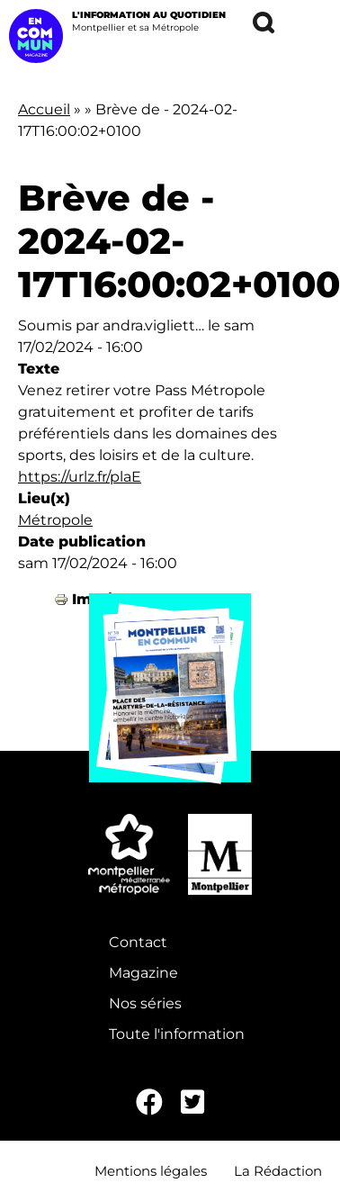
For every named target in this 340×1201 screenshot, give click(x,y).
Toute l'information (177, 1034)
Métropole (55, 519)
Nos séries (145, 1003)
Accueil (44, 109)
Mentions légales (150, 1170)
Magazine (143, 972)
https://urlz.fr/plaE (79, 476)
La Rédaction (278, 1170)
